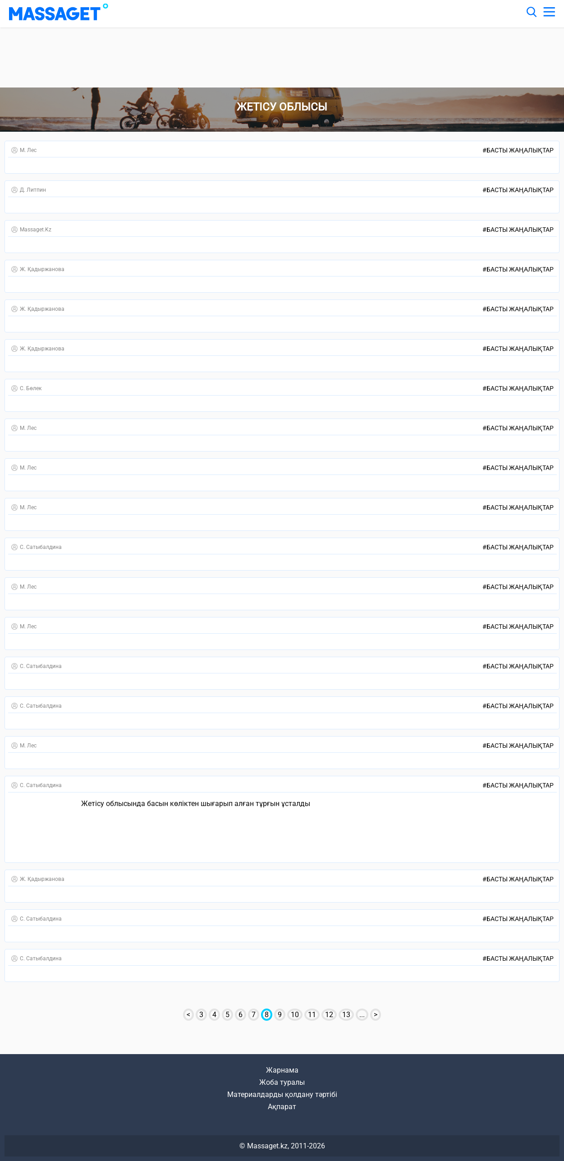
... (362, 1014)
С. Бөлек (26, 388)
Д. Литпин (28, 190)
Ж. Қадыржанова (37, 269)
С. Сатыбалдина (36, 547)
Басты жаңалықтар (518, 150)
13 (346, 1014)
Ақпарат (282, 1106)
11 (312, 1014)
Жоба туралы (282, 1082)
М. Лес (24, 150)
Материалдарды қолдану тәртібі (282, 1094)
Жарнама (282, 1070)
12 (329, 1014)
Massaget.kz (31, 229)
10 (295, 1014)
